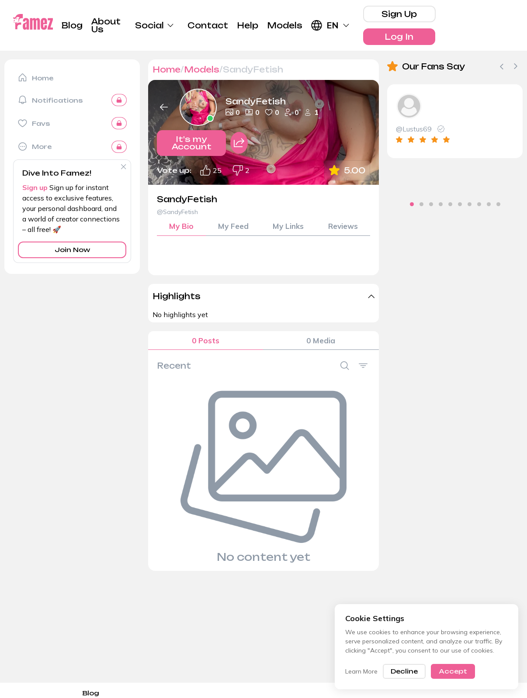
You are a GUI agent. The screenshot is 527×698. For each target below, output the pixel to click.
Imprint (263, 693)
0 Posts (205, 343)
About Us (106, 25)
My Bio (181, 227)
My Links (287, 227)
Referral (349, 693)
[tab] (397, 204)
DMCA (137, 693)
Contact (207, 25)
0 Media (321, 343)
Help (247, 25)
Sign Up (399, 14)
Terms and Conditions (483, 693)
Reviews (342, 227)
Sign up (35, 187)
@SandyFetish (177, 212)
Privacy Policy (175, 693)
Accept (453, 671)
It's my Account (191, 145)
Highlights (177, 297)
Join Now (72, 249)
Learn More (361, 671)
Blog (72, 25)
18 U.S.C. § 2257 (305, 693)
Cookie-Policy (224, 693)
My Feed (232, 227)
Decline (404, 671)
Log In (399, 36)
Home (166, 69)
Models (284, 25)
